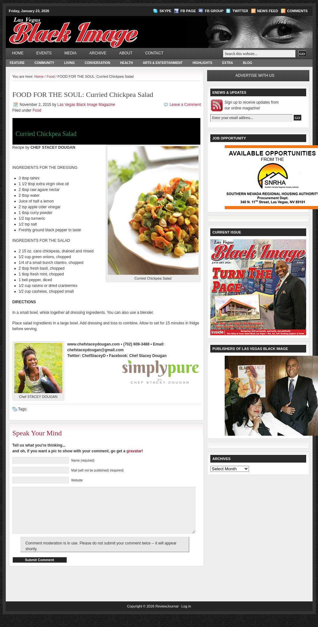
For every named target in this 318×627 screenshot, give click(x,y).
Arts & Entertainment (163, 63)
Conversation (97, 63)
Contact (154, 53)
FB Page (188, 11)
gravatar (134, 451)
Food (51, 76)
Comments (297, 11)
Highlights (202, 63)
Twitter (240, 11)
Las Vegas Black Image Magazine (98, 27)
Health (126, 63)
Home (18, 53)
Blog (247, 63)
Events (44, 53)
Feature (17, 63)
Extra (227, 63)
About (125, 53)
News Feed (267, 11)
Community (44, 63)
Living (69, 63)
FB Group (214, 11)
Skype (165, 11)
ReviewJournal (166, 616)
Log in (186, 616)
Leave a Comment (185, 104)
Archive (97, 53)
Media (71, 53)
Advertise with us (255, 75)
